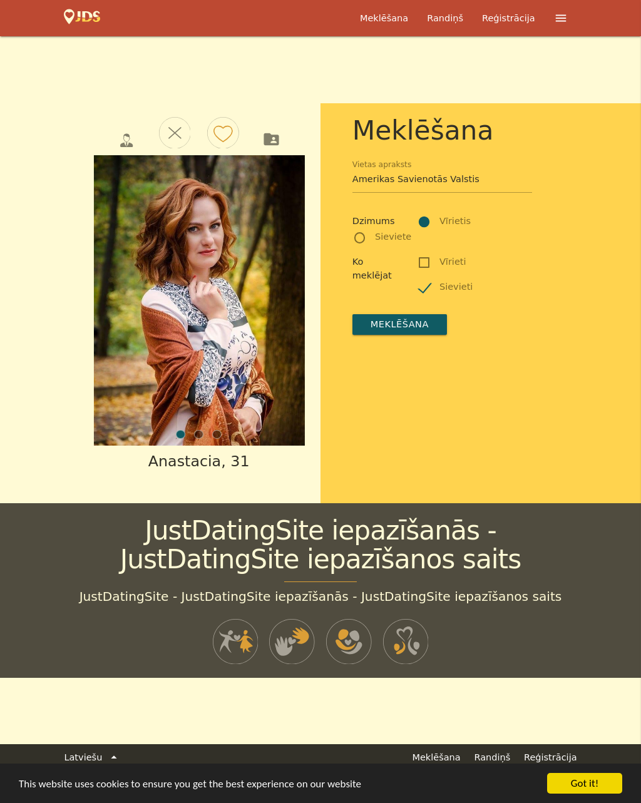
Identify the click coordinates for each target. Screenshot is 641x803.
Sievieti (456, 287)
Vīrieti (452, 262)
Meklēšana (384, 18)
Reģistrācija (508, 18)
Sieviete (393, 237)
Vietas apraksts (382, 164)
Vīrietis (455, 221)
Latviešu (92, 758)
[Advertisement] (320, 71)
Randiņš (445, 18)
